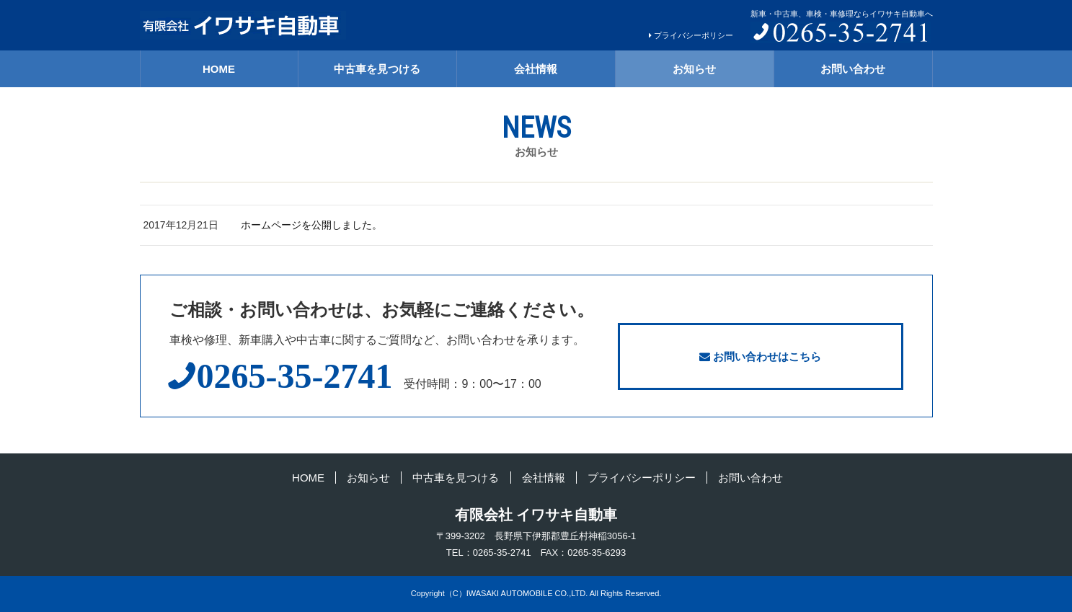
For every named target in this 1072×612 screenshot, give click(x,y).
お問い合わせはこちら (760, 356)
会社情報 (535, 69)
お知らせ (694, 69)
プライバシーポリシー (693, 35)
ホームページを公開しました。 (311, 225)
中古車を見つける (377, 69)
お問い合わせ (852, 69)
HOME (219, 69)
